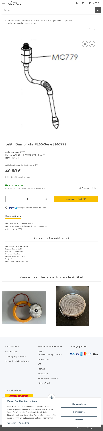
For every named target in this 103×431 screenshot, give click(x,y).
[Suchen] (98, 10)
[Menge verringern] (8, 199)
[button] (76, 3)
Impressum (11, 423)
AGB (39, 364)
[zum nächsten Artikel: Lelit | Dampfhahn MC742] (95, 28)
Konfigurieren (78, 412)
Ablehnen (79, 420)
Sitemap (41, 369)
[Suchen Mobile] (48, 10)
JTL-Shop (89, 428)
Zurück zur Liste (13, 20)
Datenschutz (24, 423)
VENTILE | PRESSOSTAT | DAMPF (30, 155)
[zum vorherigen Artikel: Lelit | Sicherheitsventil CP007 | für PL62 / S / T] (89, 28)
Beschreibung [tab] (13, 216)
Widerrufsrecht (44, 383)
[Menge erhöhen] (46, 199)
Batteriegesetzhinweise (48, 378)
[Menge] (27, 199)
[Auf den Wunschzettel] (92, 44)
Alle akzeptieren (79, 404)
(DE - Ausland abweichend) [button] (35, 188)
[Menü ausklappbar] (3, 1)
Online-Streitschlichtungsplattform (50, 353)
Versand (27, 177)
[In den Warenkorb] (7, 37)
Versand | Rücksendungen (17, 361)
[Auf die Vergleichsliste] (85, 44)
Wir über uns (11, 351)
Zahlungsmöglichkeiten (15, 356)
